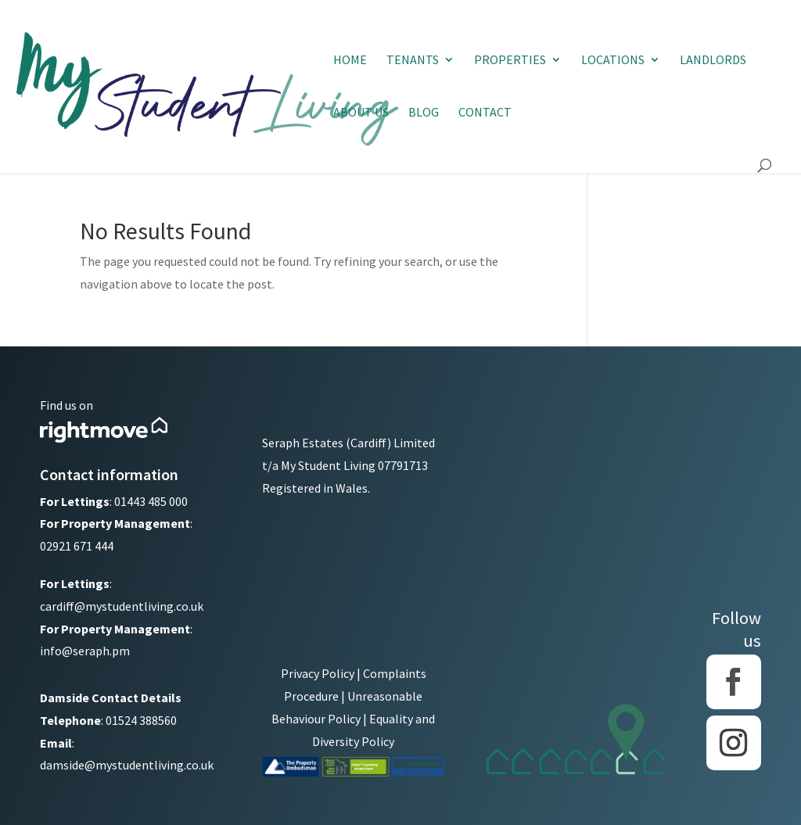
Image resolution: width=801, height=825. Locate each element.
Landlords (713, 60)
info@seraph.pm (85, 650)
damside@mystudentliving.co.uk (127, 765)
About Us (361, 113)
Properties (510, 60)
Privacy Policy (317, 673)
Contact (485, 113)
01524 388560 (141, 720)
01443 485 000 (151, 501)
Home (350, 60)
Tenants (412, 60)
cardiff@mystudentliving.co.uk (121, 606)
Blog (423, 113)
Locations (613, 60)
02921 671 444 (76, 546)
